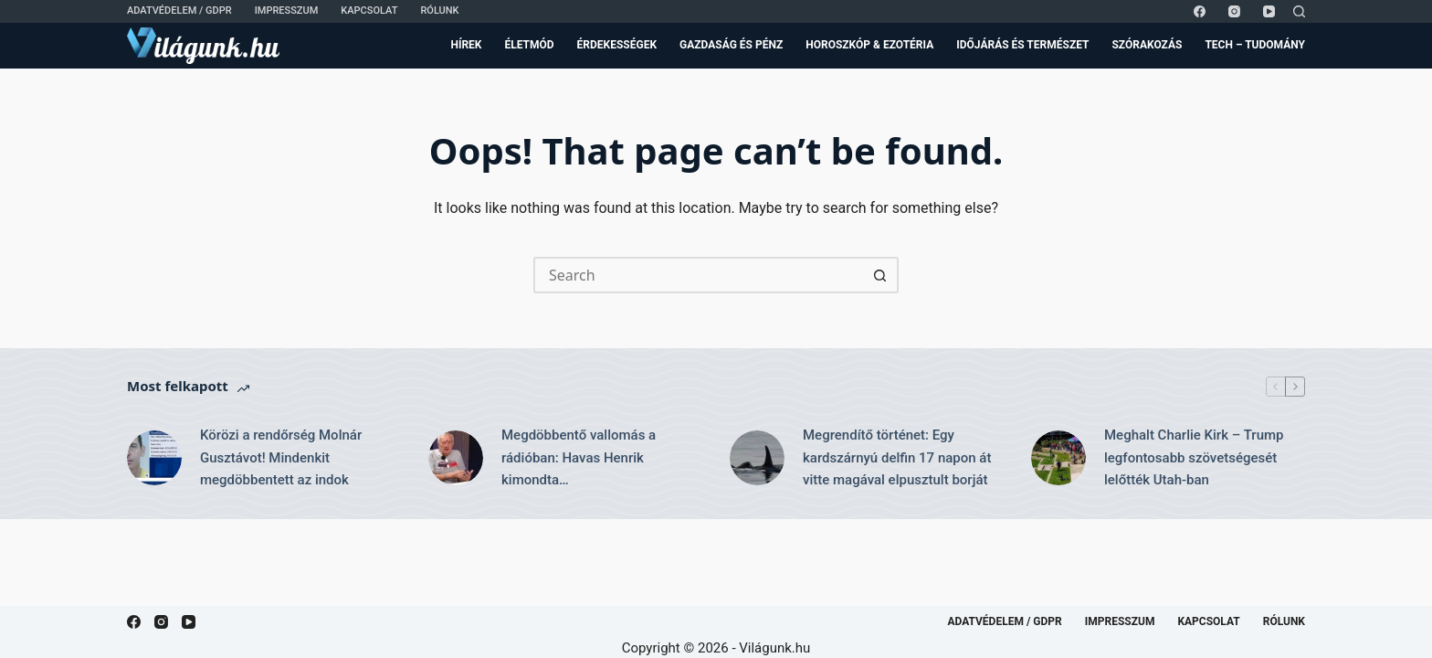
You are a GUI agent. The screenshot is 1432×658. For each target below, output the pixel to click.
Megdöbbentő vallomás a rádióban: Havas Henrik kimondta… (578, 458)
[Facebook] (1200, 11)
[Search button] (880, 275)
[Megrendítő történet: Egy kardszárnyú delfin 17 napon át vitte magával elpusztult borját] (757, 457)
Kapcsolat (369, 10)
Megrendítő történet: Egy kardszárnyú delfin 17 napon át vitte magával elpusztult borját (897, 458)
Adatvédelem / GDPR (179, 10)
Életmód (528, 44)
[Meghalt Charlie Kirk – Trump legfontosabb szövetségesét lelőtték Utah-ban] (1058, 457)
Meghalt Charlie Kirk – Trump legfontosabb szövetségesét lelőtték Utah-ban (1193, 458)
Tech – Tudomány (1255, 44)
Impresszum (287, 10)
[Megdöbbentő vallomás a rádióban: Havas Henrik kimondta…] (455, 457)
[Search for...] (697, 275)
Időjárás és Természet (1022, 44)
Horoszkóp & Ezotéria (869, 44)
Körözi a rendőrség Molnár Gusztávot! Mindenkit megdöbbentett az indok (281, 458)
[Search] (1299, 11)
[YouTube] (1269, 11)
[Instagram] (1234, 11)
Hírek (465, 44)
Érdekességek (617, 44)
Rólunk (439, 10)
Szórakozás (1146, 44)
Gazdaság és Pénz (731, 44)
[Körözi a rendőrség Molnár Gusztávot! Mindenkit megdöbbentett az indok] (154, 457)
